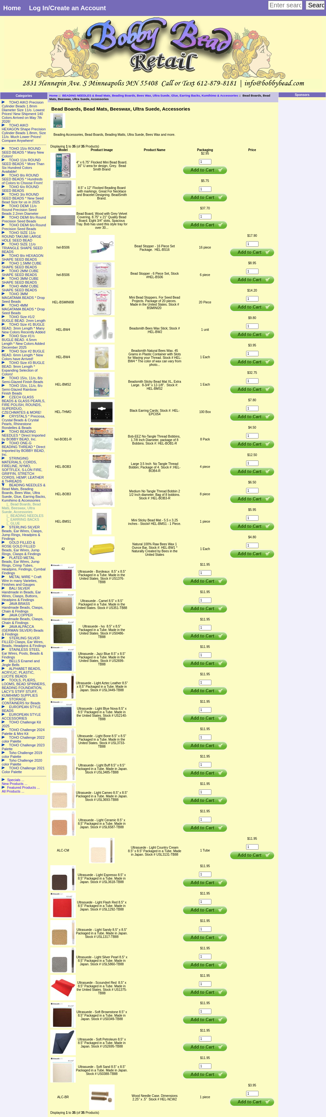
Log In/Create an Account (67, 7)
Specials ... (15, 780)
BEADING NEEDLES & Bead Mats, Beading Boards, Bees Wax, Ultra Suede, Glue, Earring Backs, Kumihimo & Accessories (150, 95)
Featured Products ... (23, 787)
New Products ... (14, 784)
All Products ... (13, 791)
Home (12, 7)
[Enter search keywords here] (285, 5)
